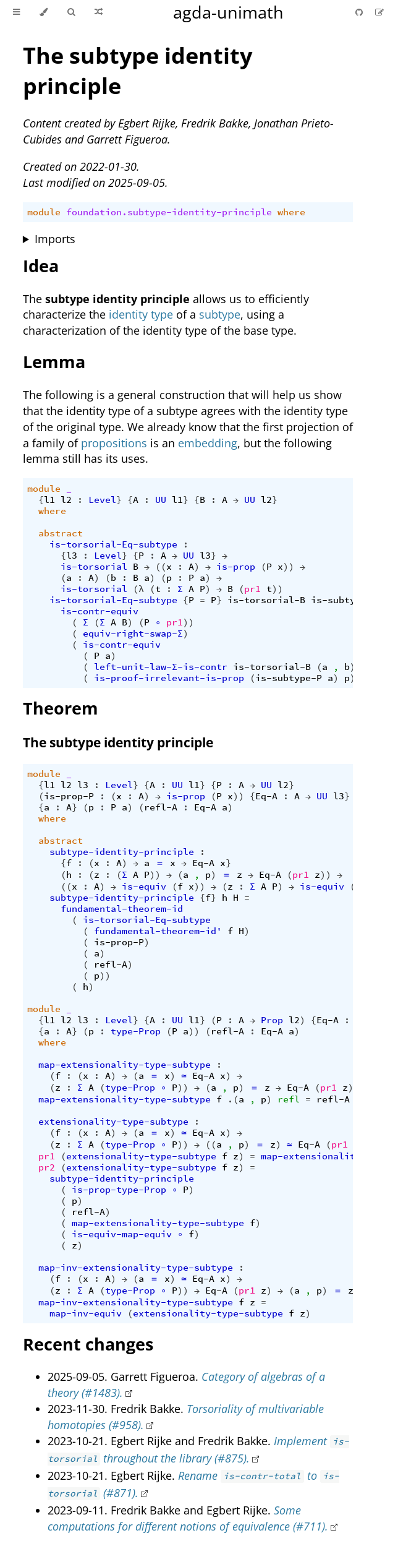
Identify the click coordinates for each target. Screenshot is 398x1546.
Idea (41, 265)
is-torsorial (94, 566)
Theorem (60, 708)
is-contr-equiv (99, 611)
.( (233, 1099)
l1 (49, 499)
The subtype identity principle (118, 742)
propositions (114, 443)
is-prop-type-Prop (119, 1189)
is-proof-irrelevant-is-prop (169, 678)
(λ (138, 589)
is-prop (235, 566)
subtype (219, 314)
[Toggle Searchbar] (71, 12)
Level (102, 499)
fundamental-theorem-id (122, 908)
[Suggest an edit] (379, 12)
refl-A (160, 807)
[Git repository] (360, 12)
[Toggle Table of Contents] (16, 12)
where (291, 212)
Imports (55, 238)
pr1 (252, 589)
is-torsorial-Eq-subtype (113, 544)
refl (288, 1099)
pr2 (46, 1167)
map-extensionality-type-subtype (124, 1064)
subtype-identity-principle (121, 851)
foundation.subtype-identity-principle (169, 212)
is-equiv (144, 886)
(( (160, 566)
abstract (60, 533)
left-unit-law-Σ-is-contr (160, 666)
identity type (141, 314)
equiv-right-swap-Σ (133, 633)
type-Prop (136, 1031)
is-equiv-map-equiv (122, 1234)
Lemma (54, 361)
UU (160, 499)
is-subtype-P (344, 600)
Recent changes (88, 1344)
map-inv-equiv (85, 1313)
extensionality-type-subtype (113, 1121)
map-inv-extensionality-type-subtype (135, 1267)
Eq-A (266, 796)
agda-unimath (228, 12)
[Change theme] (43, 12)
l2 (66, 499)
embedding (207, 443)
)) (288, 566)
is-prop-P (69, 796)
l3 (71, 555)
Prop (272, 1020)
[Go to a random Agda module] (98, 12)
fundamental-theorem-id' (158, 931)
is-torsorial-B (266, 600)
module (44, 212)
